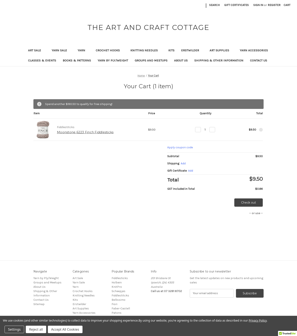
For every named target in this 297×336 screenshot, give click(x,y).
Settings (14, 329)
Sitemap (39, 304)
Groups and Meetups (151, 60)
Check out (248, 202)
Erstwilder (192, 50)
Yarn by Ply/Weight (113, 60)
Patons (116, 313)
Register (274, 5)
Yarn (83, 50)
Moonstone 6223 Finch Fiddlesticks (85, 132)
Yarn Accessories (254, 50)
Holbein (117, 282)
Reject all (36, 329)
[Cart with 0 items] (287, 5)
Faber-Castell (121, 308)
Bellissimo (118, 300)
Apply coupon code (180, 147)
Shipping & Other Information (218, 60)
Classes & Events (42, 60)
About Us (181, 60)
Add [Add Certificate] (190, 170)
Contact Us (258, 60)
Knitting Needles (146, 50)
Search (214, 5)
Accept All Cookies (65, 329)
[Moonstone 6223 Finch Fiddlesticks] (205, 129)
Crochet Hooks (110, 50)
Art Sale (36, 50)
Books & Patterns (77, 60)
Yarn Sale (61, 50)
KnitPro (117, 287)
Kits (171, 50)
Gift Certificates (236, 5)
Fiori (114, 304)
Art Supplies (221, 50)
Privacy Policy (258, 320)
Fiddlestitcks (120, 295)
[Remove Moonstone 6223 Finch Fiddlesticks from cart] (261, 130)
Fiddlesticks (120, 278)
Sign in (258, 5)
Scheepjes (118, 291)
